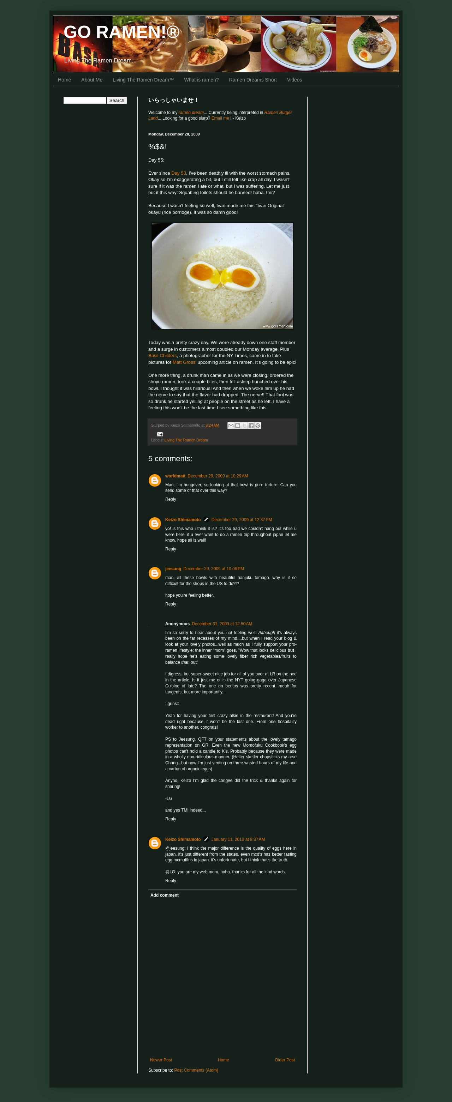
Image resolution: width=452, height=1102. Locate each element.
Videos (294, 80)
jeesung (173, 568)
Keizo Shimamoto (183, 519)
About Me (91, 80)
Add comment (164, 895)
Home (64, 80)
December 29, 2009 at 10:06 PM (213, 568)
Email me (221, 118)
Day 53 (178, 173)
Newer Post (161, 1060)
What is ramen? (201, 80)
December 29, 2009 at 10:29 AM (218, 476)
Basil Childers (162, 355)
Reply (170, 499)
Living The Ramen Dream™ (143, 80)
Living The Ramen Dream (186, 440)
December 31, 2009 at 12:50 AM (222, 623)
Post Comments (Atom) (196, 1070)
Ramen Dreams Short (253, 80)
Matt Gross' (184, 362)
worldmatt (175, 476)
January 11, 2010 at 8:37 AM (238, 839)
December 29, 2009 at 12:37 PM (242, 519)
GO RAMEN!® (122, 32)
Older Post (285, 1060)
